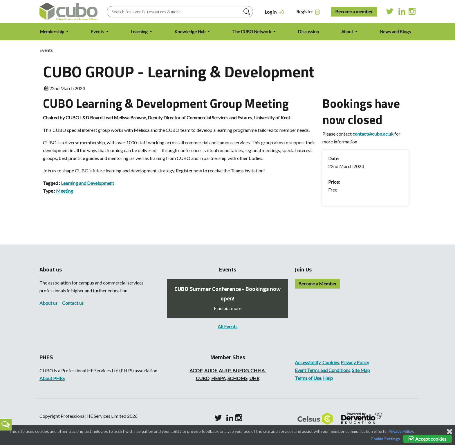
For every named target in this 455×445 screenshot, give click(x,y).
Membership (52, 31)
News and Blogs (395, 31)
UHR (254, 378)
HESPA (218, 378)
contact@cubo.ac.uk (373, 133)
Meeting (64, 191)
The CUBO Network (252, 31)
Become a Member (317, 283)
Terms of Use (308, 378)
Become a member (354, 11)
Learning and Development (87, 183)
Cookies (330, 362)
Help (328, 378)
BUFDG (240, 370)
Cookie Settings (385, 438)
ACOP (196, 370)
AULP (225, 370)
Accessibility (308, 362)
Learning (140, 31)
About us (48, 303)
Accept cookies (427, 439)
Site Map (361, 370)
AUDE (210, 370)
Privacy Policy (355, 362)
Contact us (73, 303)
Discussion (308, 31)
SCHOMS (238, 378)
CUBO (203, 378)
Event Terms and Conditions (322, 370)
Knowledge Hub (190, 31)
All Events (227, 326)
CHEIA (257, 370)
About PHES (52, 378)
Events (98, 31)
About (347, 31)
